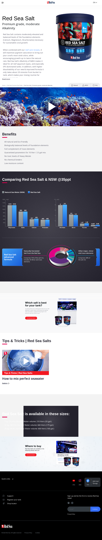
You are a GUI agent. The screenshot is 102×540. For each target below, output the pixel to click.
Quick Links (7, 479)
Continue (95, 509)
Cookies (37, 533)
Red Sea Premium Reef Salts (14, 85)
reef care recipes (32, 50)
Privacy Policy (71, 514)
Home (3, 85)
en (94, 2)
